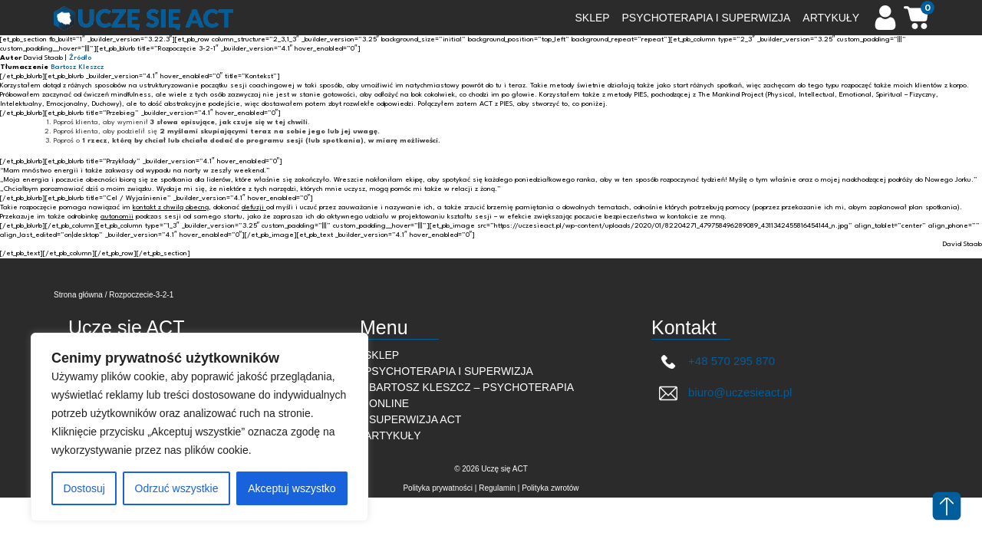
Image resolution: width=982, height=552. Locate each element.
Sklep (381, 355)
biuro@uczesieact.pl (725, 393)
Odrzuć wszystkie (177, 488)
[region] (199, 427)
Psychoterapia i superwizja (448, 371)
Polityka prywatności (438, 488)
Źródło (80, 57)
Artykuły (392, 435)
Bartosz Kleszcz (77, 67)
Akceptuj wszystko (291, 488)
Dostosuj (83, 488)
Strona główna (78, 295)
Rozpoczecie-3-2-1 (141, 295)
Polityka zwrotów (550, 488)
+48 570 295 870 (717, 361)
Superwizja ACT (415, 419)
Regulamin (497, 488)
